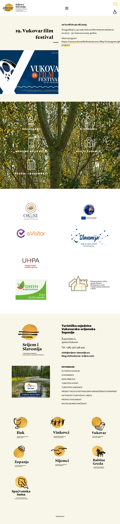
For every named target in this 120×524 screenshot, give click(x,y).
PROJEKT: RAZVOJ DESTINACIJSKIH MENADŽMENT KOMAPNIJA (89, 391)
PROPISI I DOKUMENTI (71, 399)
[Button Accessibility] (115, 16)
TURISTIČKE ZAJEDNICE (72, 387)
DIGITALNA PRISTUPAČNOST (74, 403)
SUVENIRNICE (68, 375)
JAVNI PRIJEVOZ (68, 379)
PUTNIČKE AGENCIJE (71, 371)
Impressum (60, 516)
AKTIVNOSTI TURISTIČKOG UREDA (77, 395)
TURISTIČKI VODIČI (70, 383)
